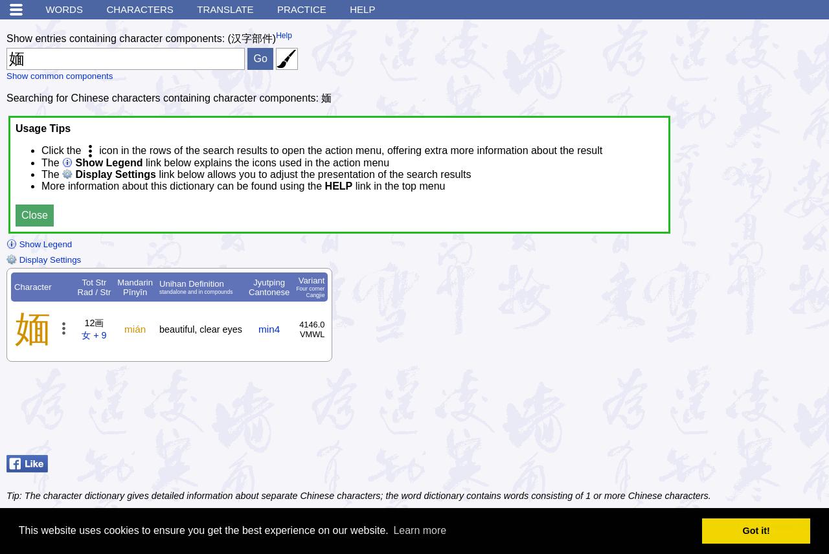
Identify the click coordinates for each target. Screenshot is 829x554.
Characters (139, 9)
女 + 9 (94, 335)
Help (362, 9)
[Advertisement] (719, 417)
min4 (269, 329)
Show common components (59, 76)
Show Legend (39, 244)
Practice (301, 9)
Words (64, 9)
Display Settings (43, 260)
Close (34, 215)
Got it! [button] (756, 531)
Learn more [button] (419, 530)
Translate (225, 9)
